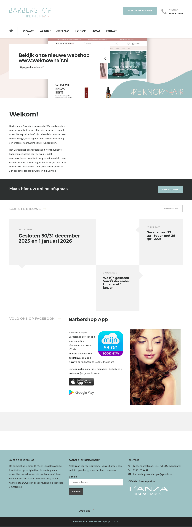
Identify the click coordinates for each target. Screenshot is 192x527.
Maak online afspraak (138, 11)
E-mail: (73, 477)
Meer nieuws (170, 209)
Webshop (45, 31)
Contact (111, 31)
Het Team (80, 31)
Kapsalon (28, 31)
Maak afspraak (169, 190)
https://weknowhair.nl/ (31, 67)
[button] (105, 58)
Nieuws (96, 31)
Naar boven (171, 511)
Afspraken (63, 31)
